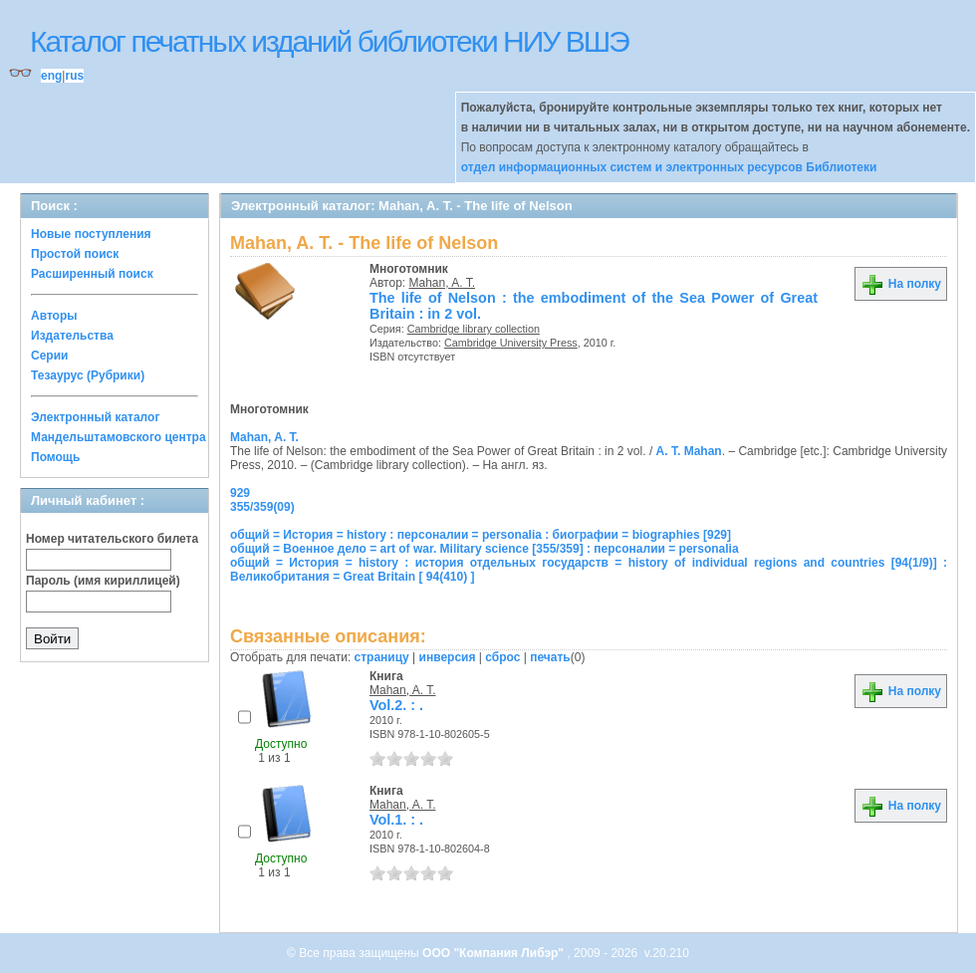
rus (74, 76)
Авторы (54, 316)
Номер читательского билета (112, 539)
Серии (49, 356)
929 (240, 493)
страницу (382, 657)
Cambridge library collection (473, 329)
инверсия (447, 657)
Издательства (72, 336)
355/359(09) (262, 507)
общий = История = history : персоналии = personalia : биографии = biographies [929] (480, 535)
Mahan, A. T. (442, 283)
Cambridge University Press (511, 343)
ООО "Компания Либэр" (494, 953)
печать (550, 657)
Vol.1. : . (396, 820)
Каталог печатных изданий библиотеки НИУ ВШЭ (329, 41)
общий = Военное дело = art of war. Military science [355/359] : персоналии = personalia (484, 549)
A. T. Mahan (689, 451)
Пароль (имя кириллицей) (103, 581)
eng (51, 76)
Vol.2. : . (396, 705)
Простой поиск (75, 254)
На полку (900, 284)
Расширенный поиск (92, 274)
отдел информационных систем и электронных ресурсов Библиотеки (669, 167)
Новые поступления (91, 234)
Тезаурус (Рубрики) (87, 375)
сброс (502, 657)
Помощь (55, 457)
